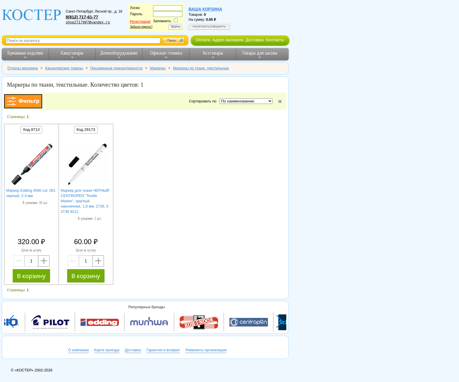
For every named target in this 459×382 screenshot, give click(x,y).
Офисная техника (166, 54)
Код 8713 (31, 129)
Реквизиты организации (206, 350)
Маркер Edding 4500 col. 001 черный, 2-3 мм (31, 193)
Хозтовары (213, 54)
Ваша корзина (205, 9)
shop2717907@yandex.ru (88, 22)
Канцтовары (72, 54)
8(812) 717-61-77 (82, 17)
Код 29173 (86, 129)
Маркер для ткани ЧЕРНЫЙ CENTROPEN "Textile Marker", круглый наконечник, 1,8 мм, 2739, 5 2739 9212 (85, 201)
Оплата (203, 39)
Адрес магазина (227, 39)
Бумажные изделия (25, 54)
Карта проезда (106, 350)
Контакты (275, 39)
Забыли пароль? (141, 26)
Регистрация (140, 22)
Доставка (255, 39)
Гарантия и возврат (163, 350)
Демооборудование (119, 54)
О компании (78, 350)
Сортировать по (203, 101)
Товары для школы (259, 54)
